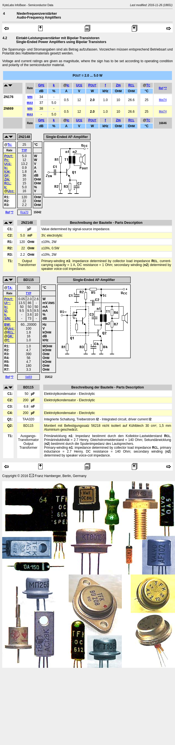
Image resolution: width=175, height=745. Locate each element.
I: (7, 172)
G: (7, 175)
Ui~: (7, 303)
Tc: (9, 145)
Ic (67, 85)
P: (8, 156)
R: (7, 183)
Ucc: (11, 191)
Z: (7, 179)
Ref (161, 88)
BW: (7, 325)
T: (10, 288)
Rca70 (24, 212)
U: (8, 164)
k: (5, 187)
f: (8, 340)
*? (165, 88)
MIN (29, 97)
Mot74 (163, 99)
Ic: (6, 168)
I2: (6, 311)
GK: (10, 336)
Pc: (6, 160)
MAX (30, 102)
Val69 (28, 376)
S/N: (7, 318)
